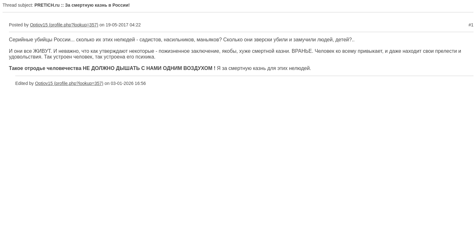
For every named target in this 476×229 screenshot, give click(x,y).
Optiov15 (39, 24)
